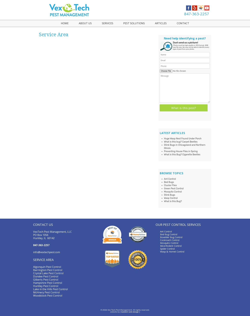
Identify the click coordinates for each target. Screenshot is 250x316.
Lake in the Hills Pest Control (50, 289)
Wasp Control (171, 198)
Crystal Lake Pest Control (48, 273)
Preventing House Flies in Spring (181, 151)
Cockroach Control (169, 240)
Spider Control (167, 248)
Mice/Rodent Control (171, 245)
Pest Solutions (134, 23)
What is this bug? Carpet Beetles (181, 141)
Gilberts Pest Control (45, 279)
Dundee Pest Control (45, 276)
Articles (161, 23)
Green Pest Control (174, 188)
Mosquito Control (173, 191)
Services (107, 23)
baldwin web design (130, 312)
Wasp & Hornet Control (172, 251)
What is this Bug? (173, 201)
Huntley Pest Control (45, 286)
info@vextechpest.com (46, 252)
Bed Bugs (169, 182)
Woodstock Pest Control (47, 295)
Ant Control (170, 179)
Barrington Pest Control (47, 270)
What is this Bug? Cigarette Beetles (182, 154)
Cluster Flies (170, 185)
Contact (183, 23)
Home (65, 23)
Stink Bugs (169, 195)
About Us (85, 23)
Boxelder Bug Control (171, 237)
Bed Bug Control (168, 234)
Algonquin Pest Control (47, 267)
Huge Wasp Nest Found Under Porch (183, 138)
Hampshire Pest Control (47, 283)
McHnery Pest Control (46, 292)
